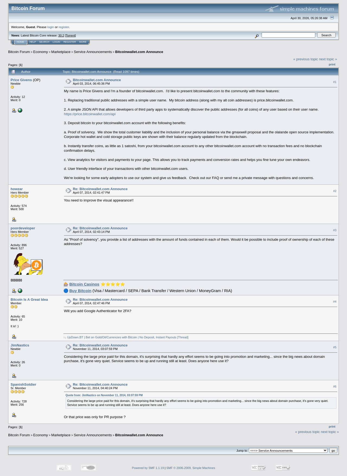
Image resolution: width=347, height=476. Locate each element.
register (64, 27)
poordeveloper (23, 228)
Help (33, 42)
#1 (334, 82)
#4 (334, 301)
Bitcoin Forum (19, 52)
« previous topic (305, 59)
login (50, 27)
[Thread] (182, 337)
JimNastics (20, 345)
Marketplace (60, 52)
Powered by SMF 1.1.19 (148, 468)
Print (332, 64)
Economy (40, 52)
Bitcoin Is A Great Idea (29, 300)
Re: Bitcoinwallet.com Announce (100, 189)
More (82, 42)
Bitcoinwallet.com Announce (139, 52)
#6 (334, 386)
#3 (334, 230)
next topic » (328, 59)
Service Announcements (93, 52)
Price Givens (21, 80)
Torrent (70, 35)
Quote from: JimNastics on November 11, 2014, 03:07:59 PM (104, 395)
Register (69, 42)
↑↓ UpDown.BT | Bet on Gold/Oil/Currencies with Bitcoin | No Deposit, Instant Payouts (119, 337)
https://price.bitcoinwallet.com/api (90, 114)
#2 (334, 191)
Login (56, 42)
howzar (17, 189)
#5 (334, 347)
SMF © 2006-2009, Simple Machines (190, 468)
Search (44, 42)
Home (20, 42)
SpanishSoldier (23, 384)
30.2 (61, 35)
